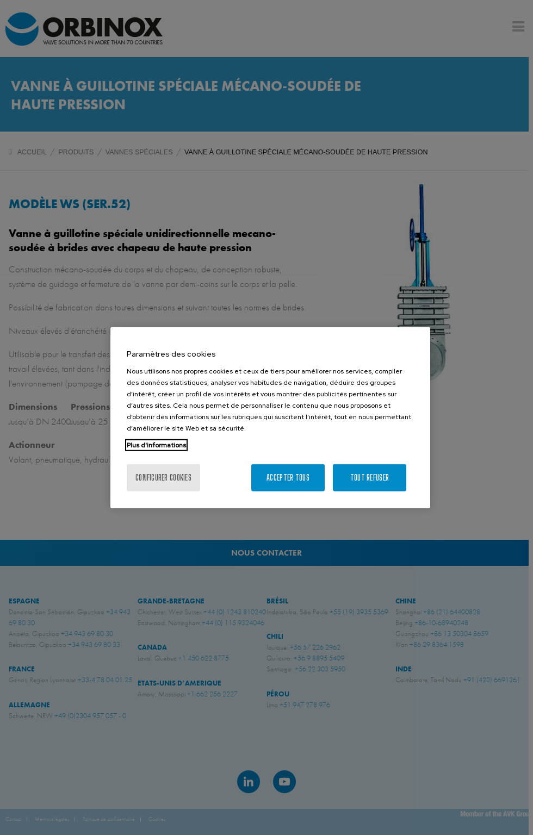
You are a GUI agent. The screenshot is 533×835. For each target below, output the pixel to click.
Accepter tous (287, 477)
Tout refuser (369, 477)
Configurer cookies (163, 477)
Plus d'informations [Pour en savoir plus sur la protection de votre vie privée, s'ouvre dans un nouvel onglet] (156, 444)
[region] (270, 417)
